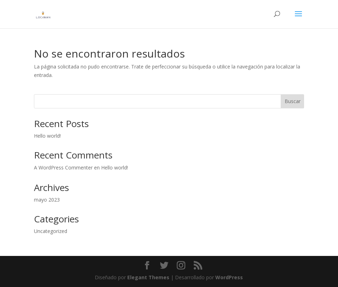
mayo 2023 (47, 199)
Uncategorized (50, 231)
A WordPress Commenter (63, 167)
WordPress (229, 277)
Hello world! (47, 135)
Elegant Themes (148, 277)
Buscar (293, 101)
